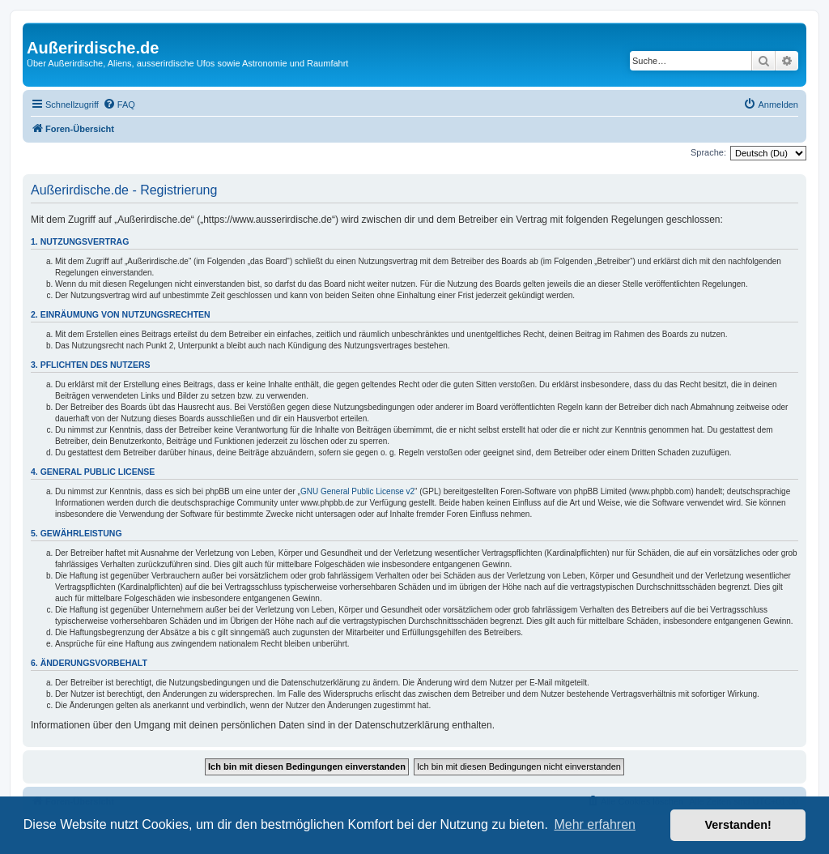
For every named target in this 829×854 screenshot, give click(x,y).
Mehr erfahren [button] (595, 824)
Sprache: (708, 152)
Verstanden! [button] (738, 824)
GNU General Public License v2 (357, 491)
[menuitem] (119, 104)
